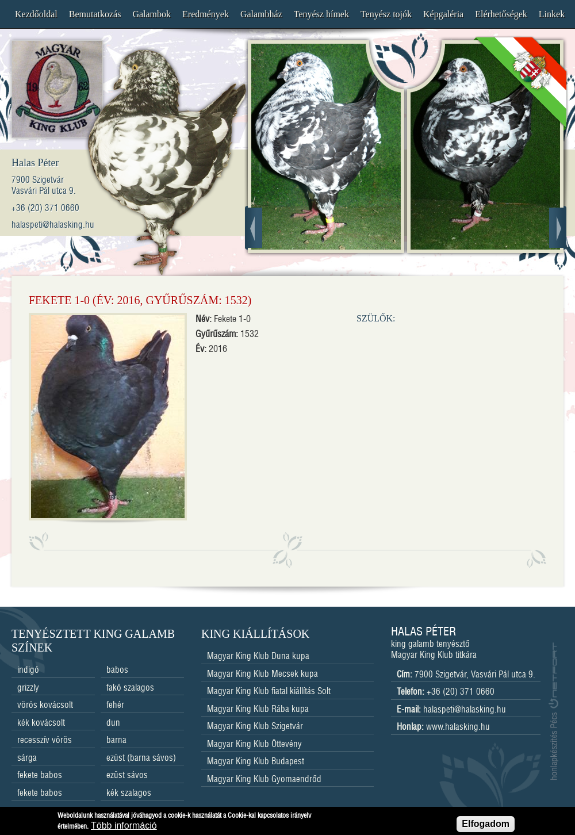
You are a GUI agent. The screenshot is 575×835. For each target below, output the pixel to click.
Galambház (261, 14)
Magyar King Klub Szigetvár (255, 726)
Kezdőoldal (36, 14)
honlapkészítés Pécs (553, 711)
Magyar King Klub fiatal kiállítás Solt (269, 691)
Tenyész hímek (321, 14)
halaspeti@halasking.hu (464, 710)
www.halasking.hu (458, 727)
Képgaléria (443, 14)
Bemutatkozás (95, 14)
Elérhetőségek (501, 14)
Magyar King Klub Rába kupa (258, 709)
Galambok (151, 14)
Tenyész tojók (386, 14)
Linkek (552, 14)
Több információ (124, 828)
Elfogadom (485, 826)
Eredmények (205, 14)
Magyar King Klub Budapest (255, 761)
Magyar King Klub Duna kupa (258, 656)
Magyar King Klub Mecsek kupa (262, 674)
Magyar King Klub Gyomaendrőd (264, 779)
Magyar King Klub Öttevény (254, 744)
